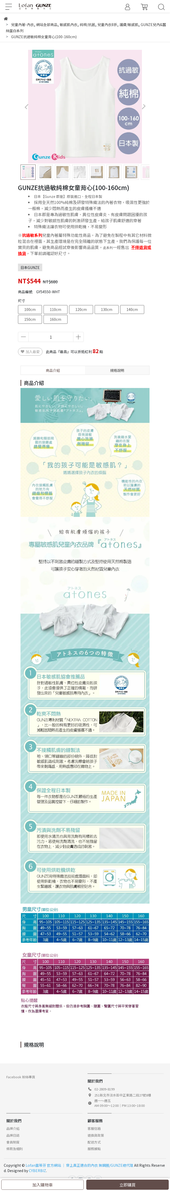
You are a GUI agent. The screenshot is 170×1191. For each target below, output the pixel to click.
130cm (106, 309)
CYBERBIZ (37, 1170)
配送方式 (94, 1142)
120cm (81, 309)
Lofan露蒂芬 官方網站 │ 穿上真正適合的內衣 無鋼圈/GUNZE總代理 (79, 1165)
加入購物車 (42, 1185)
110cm (55, 309)
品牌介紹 (12, 1128)
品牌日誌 (12, 1135)
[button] (143, 106)
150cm (30, 319)
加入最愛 (30, 351)
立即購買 (127, 1185)
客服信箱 (94, 1128)
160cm (55, 319)
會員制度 (12, 1142)
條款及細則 (14, 1148)
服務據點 (94, 1148)
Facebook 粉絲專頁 (20, 1076)
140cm (132, 309)
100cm (30, 309)
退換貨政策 (96, 1135)
